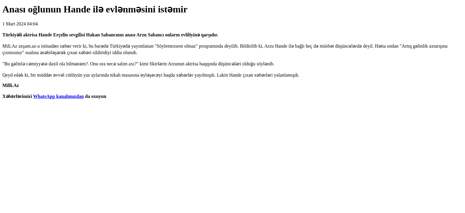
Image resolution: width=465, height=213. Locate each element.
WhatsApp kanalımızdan (58, 96)
